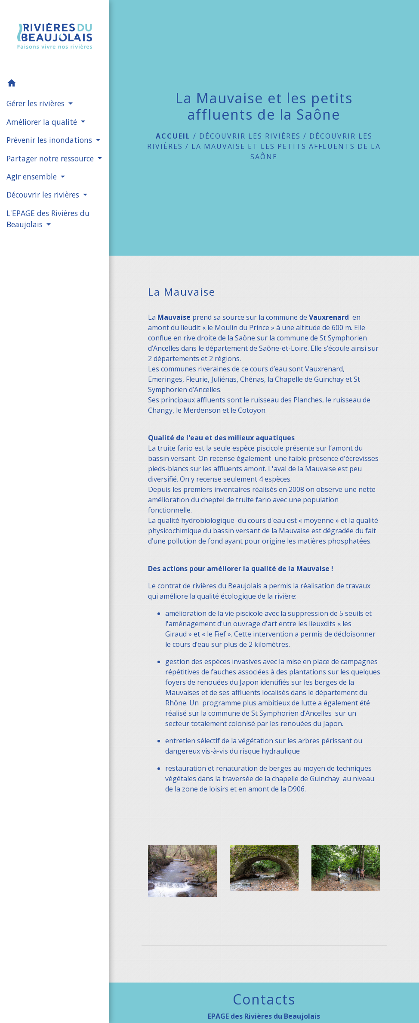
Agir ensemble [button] (32, 176)
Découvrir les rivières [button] (43, 194)
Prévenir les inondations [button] (50, 140)
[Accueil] (54, 37)
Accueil (173, 136)
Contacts (264, 999)
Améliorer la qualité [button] (42, 122)
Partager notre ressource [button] (51, 158)
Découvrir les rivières (250, 136)
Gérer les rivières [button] (36, 103)
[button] (54, 84)
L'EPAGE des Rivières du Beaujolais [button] (47, 218)
